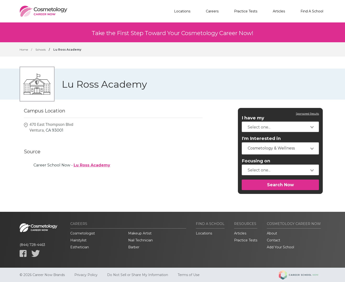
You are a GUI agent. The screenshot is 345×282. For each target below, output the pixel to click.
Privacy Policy (86, 274)
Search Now (280, 184)
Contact (273, 240)
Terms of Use (189, 274)
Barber (133, 247)
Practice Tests (245, 11)
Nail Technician (140, 240)
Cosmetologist (82, 233)
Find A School (312, 11)
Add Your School (280, 247)
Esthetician (79, 247)
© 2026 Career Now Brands (42, 274)
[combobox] (280, 127)
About (272, 233)
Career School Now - (71, 165)
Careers (212, 11)
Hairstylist (78, 240)
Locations (182, 11)
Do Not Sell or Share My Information (137, 274)
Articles (279, 11)
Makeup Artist (140, 233)
